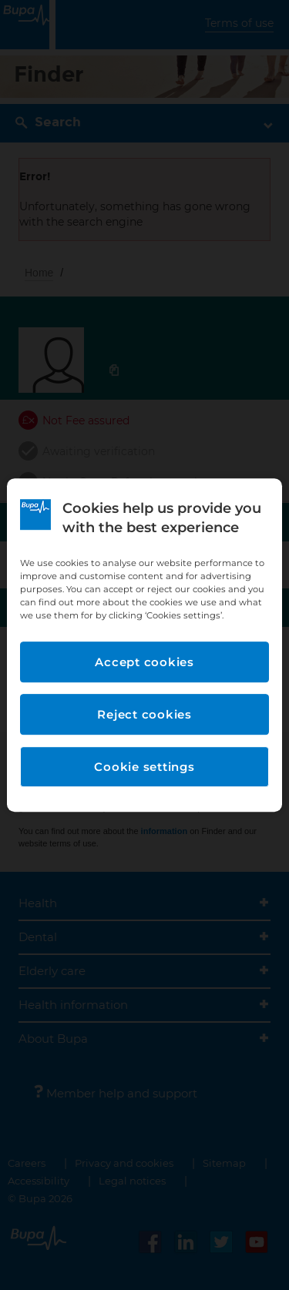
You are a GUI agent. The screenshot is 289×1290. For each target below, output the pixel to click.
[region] (144, 645)
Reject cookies (144, 714)
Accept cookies (144, 662)
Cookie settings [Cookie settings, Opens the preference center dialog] (144, 766)
